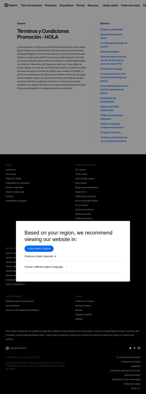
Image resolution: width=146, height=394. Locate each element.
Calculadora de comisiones (18, 183)
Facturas (9, 196)
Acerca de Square (83, 306)
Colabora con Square (84, 301)
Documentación (13, 306)
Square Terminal (13, 262)
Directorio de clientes (84, 209)
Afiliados (79, 319)
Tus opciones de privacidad (128, 357)
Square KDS (80, 192)
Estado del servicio (83, 271)
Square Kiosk (12, 275)
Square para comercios (85, 196)
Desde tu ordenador (14, 187)
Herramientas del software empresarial (92, 236)
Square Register (13, 271)
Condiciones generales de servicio (125, 370)
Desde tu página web (15, 192)
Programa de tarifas (110, 132)
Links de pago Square (85, 178)
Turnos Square (81, 205)
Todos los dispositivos (15, 284)
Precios (78, 253)
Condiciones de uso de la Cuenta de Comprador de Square (113, 77)
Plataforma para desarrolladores (20, 301)
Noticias (78, 310)
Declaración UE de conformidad (126, 379)
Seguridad (135, 366)
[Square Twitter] (130, 348)
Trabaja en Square (83, 314)
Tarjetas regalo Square (85, 227)
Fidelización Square (84, 218)
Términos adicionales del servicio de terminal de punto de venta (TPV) (113, 60)
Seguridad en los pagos (16, 201)
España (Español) (16, 348)
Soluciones (11, 170)
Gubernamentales (109, 51)
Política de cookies (132, 384)
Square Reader (12, 257)
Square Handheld (13, 253)
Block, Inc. (135, 388)
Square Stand (12, 266)
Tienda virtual (81, 174)
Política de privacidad (111, 29)
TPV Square (80, 170)
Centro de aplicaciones (85, 223)
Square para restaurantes (86, 187)
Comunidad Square (83, 266)
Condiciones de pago (111, 68)
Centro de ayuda (82, 257)
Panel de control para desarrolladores (22, 310)
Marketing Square (83, 214)
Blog (77, 275)
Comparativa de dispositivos (18, 280)
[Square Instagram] (138, 348)
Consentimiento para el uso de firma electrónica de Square (114, 89)
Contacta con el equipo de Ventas (90, 262)
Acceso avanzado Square (86, 201)
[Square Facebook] (134, 348)
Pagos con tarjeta (13, 178)
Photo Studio (81, 232)
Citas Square (81, 183)
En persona (11, 174)
